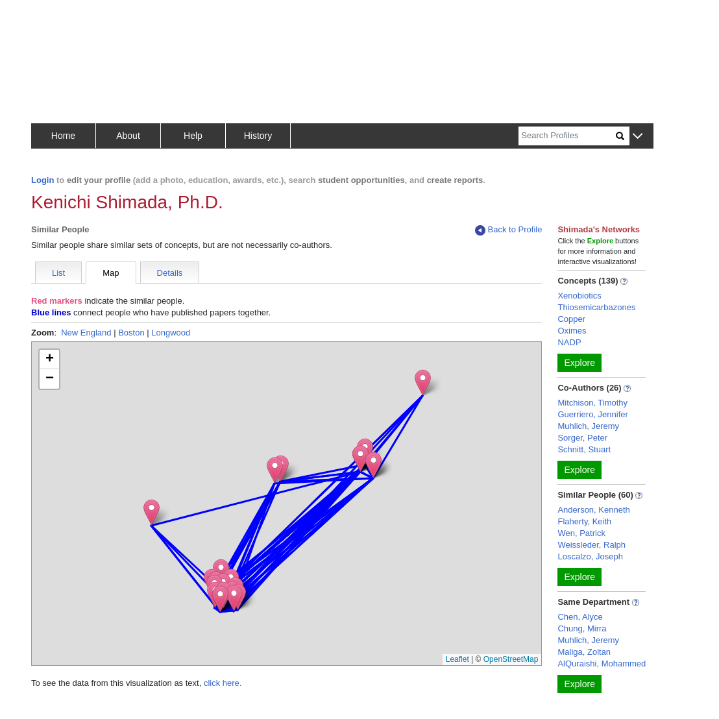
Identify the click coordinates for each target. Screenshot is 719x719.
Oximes (571, 330)
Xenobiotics (579, 295)
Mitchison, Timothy (592, 403)
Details (170, 273)
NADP (569, 342)
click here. (223, 683)
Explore (579, 363)
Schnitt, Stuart (584, 449)
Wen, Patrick (581, 533)
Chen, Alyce (579, 617)
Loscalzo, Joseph (589, 556)
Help (193, 135)
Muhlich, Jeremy (588, 426)
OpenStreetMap (511, 659)
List (58, 273)
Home (63, 135)
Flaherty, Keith (584, 521)
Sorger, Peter (582, 438)
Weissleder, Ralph (591, 545)
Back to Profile (508, 230)
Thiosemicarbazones (596, 307)
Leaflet (457, 659)
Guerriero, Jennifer (592, 414)
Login (42, 180)
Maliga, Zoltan (584, 652)
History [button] (258, 135)
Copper (571, 319)
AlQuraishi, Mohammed (601, 663)
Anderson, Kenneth (593, 510)
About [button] (128, 135)
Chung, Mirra (581, 628)
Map (111, 273)
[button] (637, 136)
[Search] (567, 136)
